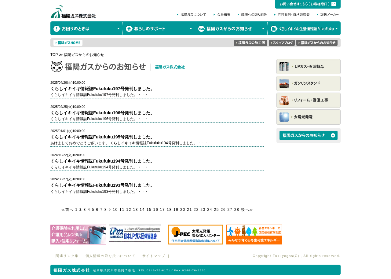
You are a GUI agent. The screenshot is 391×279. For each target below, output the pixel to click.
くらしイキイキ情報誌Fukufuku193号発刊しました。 (102, 185)
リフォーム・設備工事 (308, 100)
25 (216, 209)
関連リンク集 (67, 256)
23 (203, 209)
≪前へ (67, 209)
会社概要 (223, 15)
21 (189, 209)
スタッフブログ (282, 43)
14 (142, 209)
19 (176, 209)
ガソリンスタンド (308, 83)
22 (196, 209)
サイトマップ (154, 256)
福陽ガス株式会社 (73, 10)
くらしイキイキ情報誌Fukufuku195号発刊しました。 (102, 136)
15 (149, 209)
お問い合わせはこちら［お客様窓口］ (308, 4)
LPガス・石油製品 (308, 66)
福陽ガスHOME (67, 43)
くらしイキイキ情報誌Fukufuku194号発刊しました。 (102, 161)
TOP (54, 55)
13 (135, 209)
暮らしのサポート (159, 28)
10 (115, 209)
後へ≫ (247, 209)
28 (236, 209)
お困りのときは (86, 28)
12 (128, 209)
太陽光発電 (308, 117)
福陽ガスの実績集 (250, 43)
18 (169, 209)
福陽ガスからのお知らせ (231, 28)
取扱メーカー (328, 15)
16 (156, 209)
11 (122, 209)
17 (162, 209)
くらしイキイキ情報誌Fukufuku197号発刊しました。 (102, 88)
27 (230, 209)
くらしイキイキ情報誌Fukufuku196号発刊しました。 (102, 112)
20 (182, 209)
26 (223, 209)
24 (209, 209)
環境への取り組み (253, 15)
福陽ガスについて (191, 14)
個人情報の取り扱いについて (111, 256)
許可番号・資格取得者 (293, 15)
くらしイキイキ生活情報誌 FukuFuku (304, 28)
